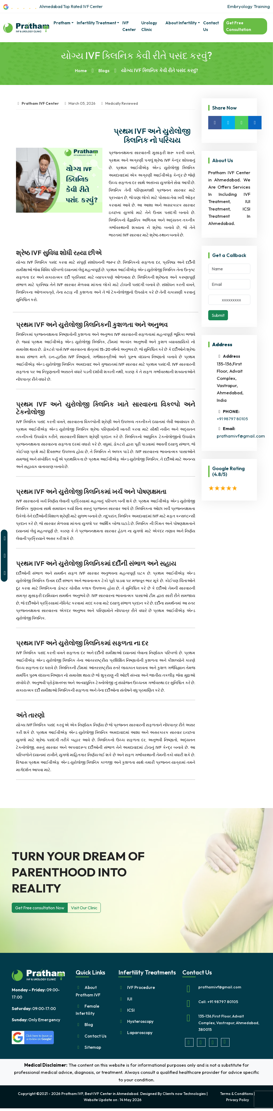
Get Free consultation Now (39, 907)
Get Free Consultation (238, 26)
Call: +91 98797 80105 (218, 1001)
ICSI (131, 1011)
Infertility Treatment (96, 22)
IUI (129, 999)
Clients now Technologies (184, 1096)
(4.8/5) (219, 474)
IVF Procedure (141, 987)
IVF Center (129, 26)
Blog (89, 1026)
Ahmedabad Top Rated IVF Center (58, 6)
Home (80, 70)
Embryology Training (248, 6)
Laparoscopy (140, 1034)
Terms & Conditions (236, 1096)
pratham (62, 22)
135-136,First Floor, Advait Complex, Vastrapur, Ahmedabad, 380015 (222, 1023)
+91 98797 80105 (232, 418)
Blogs (105, 70)
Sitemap (93, 1049)
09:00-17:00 (36, 1009)
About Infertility (181, 22)
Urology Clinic (149, 26)
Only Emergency (38, 1021)
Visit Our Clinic (84, 907)
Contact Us (211, 26)
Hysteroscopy (141, 1023)
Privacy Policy (237, 1102)
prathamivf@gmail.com (241, 436)
